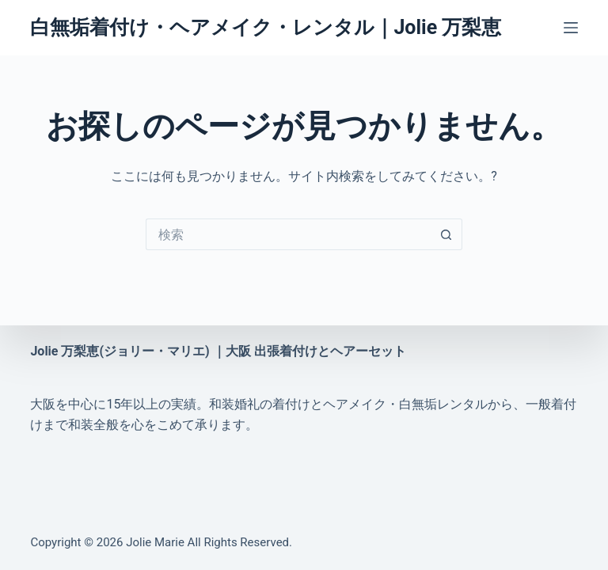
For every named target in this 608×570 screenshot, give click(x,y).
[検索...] (288, 234)
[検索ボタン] (446, 234)
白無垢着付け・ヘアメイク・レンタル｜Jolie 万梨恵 (265, 27)
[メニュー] (571, 28)
